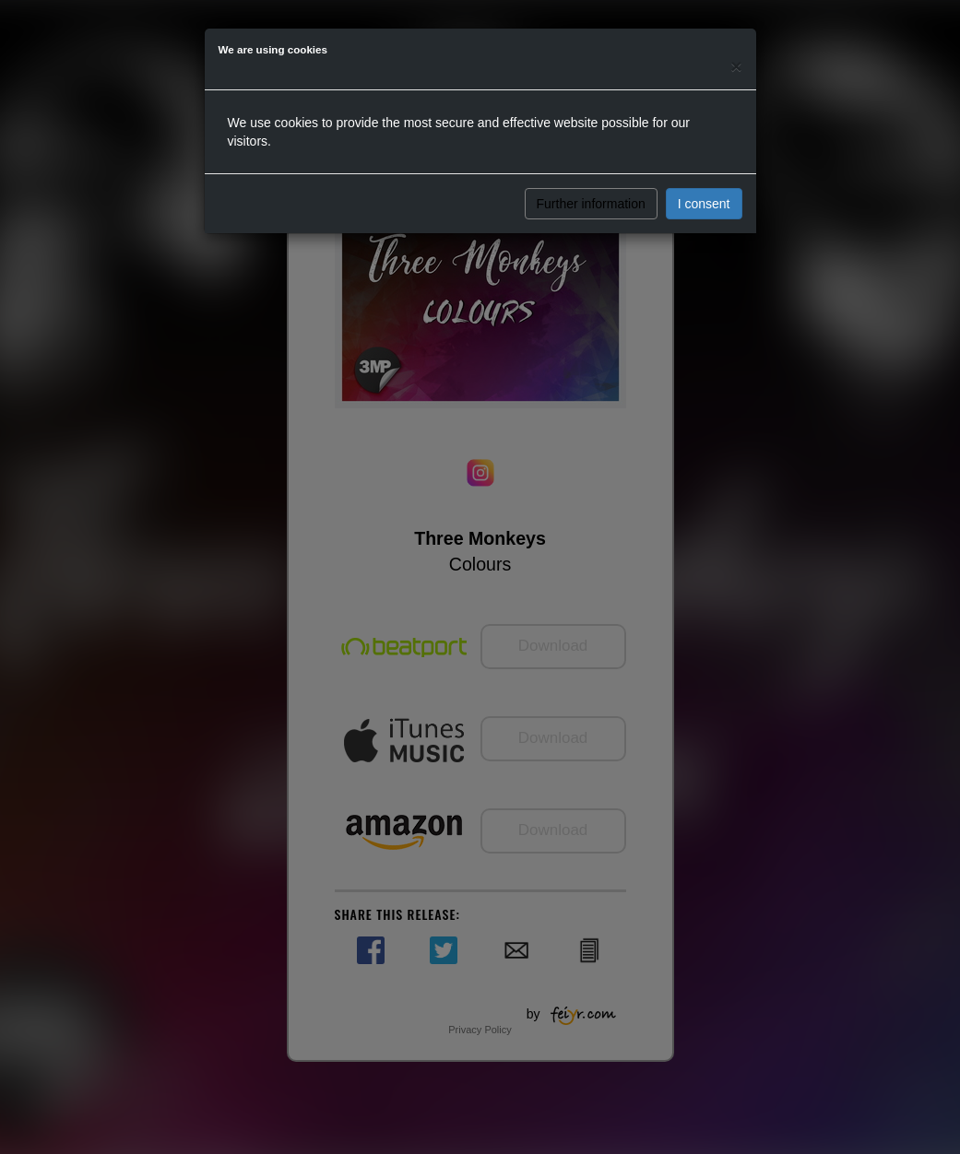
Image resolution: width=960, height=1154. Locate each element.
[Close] (735, 66)
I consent (704, 203)
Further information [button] (591, 203)
